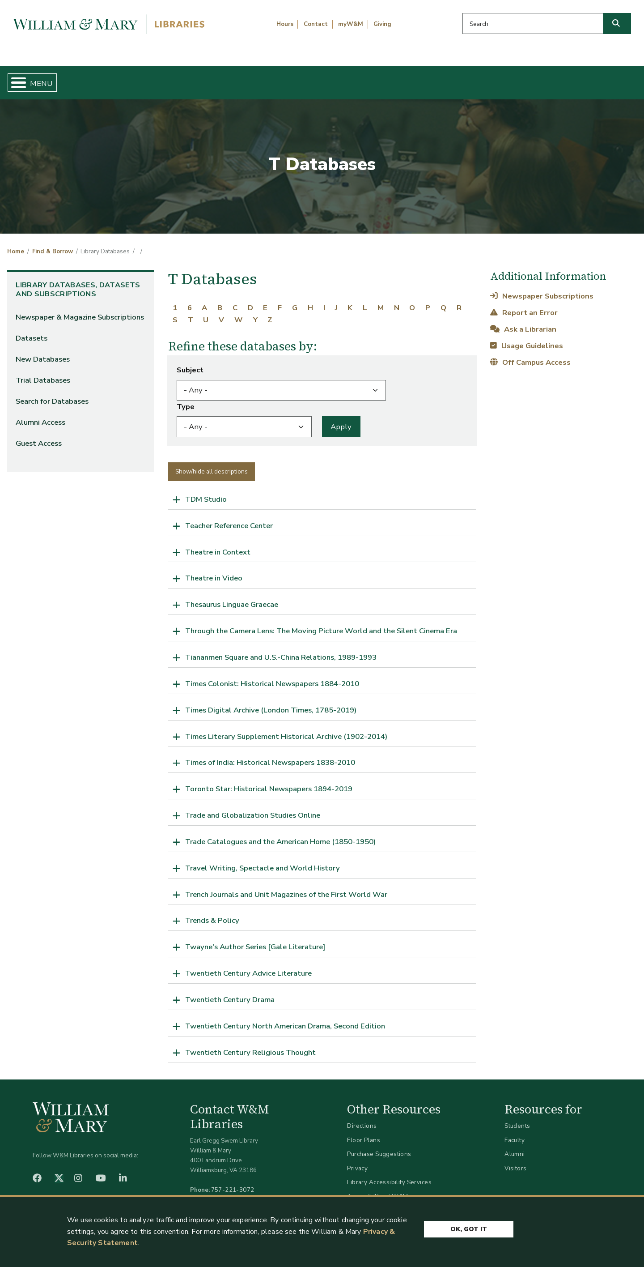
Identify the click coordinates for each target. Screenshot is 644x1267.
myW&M (350, 24)
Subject (190, 363)
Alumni (514, 1147)
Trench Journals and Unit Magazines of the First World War (286, 887)
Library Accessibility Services (389, 1175)
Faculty (514, 1132)
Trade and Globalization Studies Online (252, 808)
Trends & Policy (212, 913)
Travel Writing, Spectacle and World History (262, 860)
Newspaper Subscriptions (541, 288)
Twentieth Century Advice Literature (248, 966)
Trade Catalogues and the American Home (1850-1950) (280, 834)
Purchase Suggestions (379, 1147)
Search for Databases (52, 394)
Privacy (357, 1160)
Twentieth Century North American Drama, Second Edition (285, 1018)
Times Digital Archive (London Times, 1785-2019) (270, 702)
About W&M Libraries (490, 79)
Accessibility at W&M (377, 1189)
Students (517, 1118)
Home (49, 79)
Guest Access (39, 436)
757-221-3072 (232, 1182)
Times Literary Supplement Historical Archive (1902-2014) (286, 729)
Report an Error (523, 305)
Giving (382, 24)
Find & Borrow (135, 79)
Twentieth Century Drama (230, 992)
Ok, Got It (468, 1231)
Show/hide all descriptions (211, 464)
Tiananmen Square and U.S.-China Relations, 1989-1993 (281, 649)
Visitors (515, 1160)
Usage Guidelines (526, 338)
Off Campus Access (530, 355)
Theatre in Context (217, 544)
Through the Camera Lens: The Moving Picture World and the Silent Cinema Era (321, 624)
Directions (362, 1118)
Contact (316, 24)
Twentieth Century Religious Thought (250, 1045)
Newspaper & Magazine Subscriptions (80, 310)
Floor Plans (363, 1132)
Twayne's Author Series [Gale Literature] (255, 939)
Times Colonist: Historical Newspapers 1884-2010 (272, 676)
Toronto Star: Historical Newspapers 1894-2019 (268, 781)
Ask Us (593, 79)
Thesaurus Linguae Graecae (231, 597)
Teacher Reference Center (229, 518)
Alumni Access (40, 415)
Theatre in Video (213, 571)
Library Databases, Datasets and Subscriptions (78, 282)
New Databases (43, 352)
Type (186, 399)
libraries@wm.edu (234, 1192)
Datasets (31, 331)
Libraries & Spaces (368, 79)
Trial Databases (43, 373)
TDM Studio (206, 491)
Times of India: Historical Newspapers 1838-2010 (270, 755)
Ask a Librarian (523, 321)
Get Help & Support (248, 79)
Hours (284, 24)
